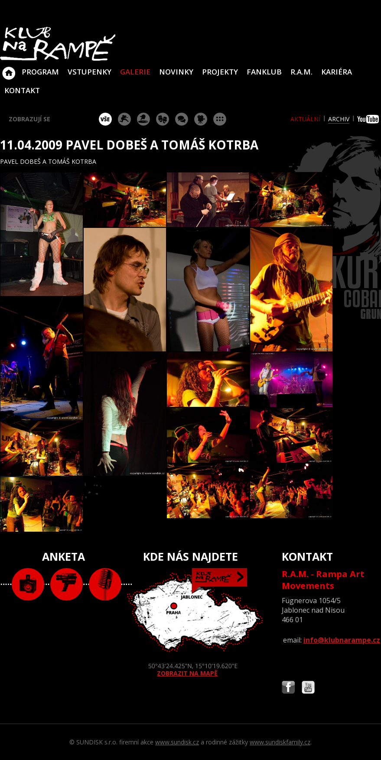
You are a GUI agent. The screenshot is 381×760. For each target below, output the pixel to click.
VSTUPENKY (89, 72)
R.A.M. (301, 72)
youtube (369, 119)
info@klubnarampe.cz (341, 640)
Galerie (135, 72)
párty (143, 119)
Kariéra (336, 72)
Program (40, 72)
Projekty (220, 72)
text (105, 584)
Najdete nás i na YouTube (308, 688)
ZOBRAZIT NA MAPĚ (190, 622)
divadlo (162, 119)
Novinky (176, 72)
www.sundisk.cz (177, 742)
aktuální (305, 119)
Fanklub (264, 72)
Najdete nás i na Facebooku (288, 688)
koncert (124, 119)
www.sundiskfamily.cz (280, 742)
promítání (200, 119)
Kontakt (22, 90)
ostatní (219, 119)
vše (105, 119)
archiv (338, 119)
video (66, 584)
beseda (181, 119)
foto (28, 584)
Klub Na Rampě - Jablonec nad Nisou (8, 69)
